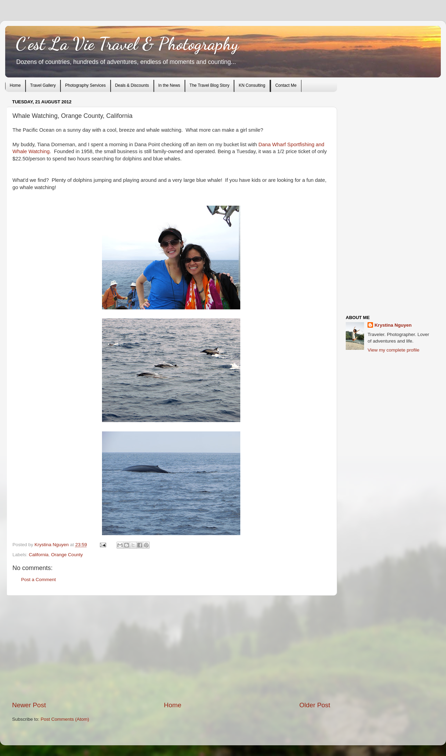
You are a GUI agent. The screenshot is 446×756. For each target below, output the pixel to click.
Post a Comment (38, 579)
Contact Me (285, 85)
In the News (169, 85)
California (38, 554)
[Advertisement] (171, 648)
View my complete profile (393, 350)
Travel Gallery (43, 85)
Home (15, 85)
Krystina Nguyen (52, 544)
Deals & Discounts (132, 85)
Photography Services (85, 85)
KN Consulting (252, 85)
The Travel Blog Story (209, 85)
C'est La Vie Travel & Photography (127, 44)
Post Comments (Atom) (65, 719)
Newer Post (29, 705)
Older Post (314, 705)
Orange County (67, 554)
